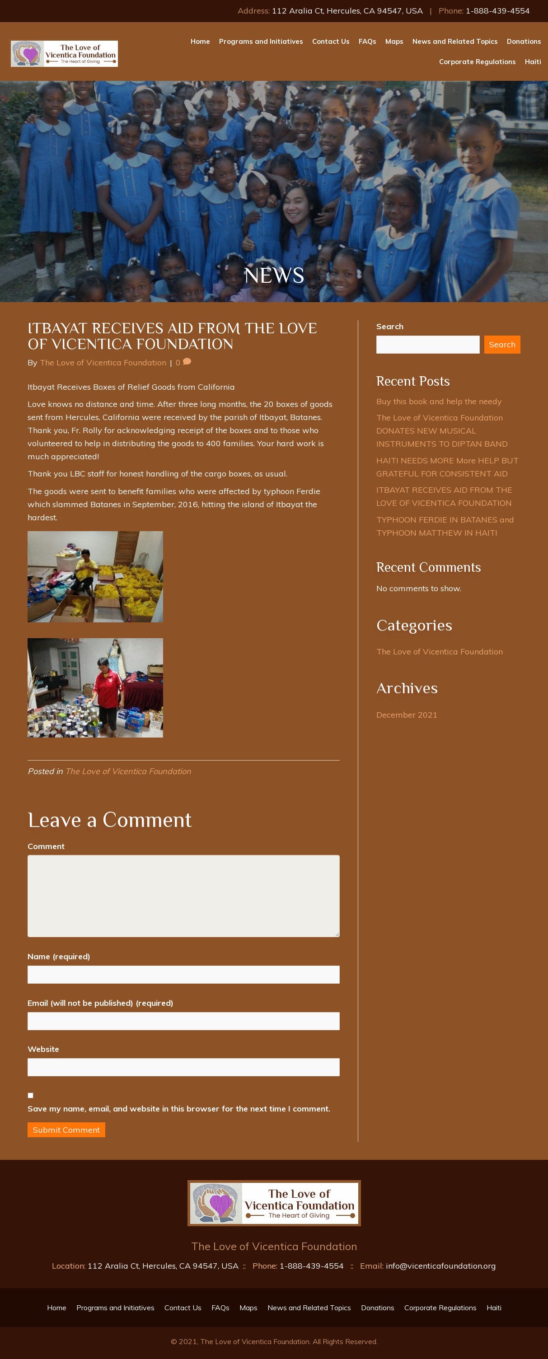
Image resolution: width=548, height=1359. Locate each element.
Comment (46, 846)
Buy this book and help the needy (439, 401)
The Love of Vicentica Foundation (128, 771)
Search (389, 326)
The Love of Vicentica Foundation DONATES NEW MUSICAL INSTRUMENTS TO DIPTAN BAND (442, 430)
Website (43, 1049)
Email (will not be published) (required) (100, 1003)
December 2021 (407, 715)
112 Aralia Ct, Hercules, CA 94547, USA (347, 10)
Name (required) (59, 956)
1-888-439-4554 (498, 10)
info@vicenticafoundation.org (441, 1266)
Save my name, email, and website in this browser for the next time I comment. (179, 1108)
